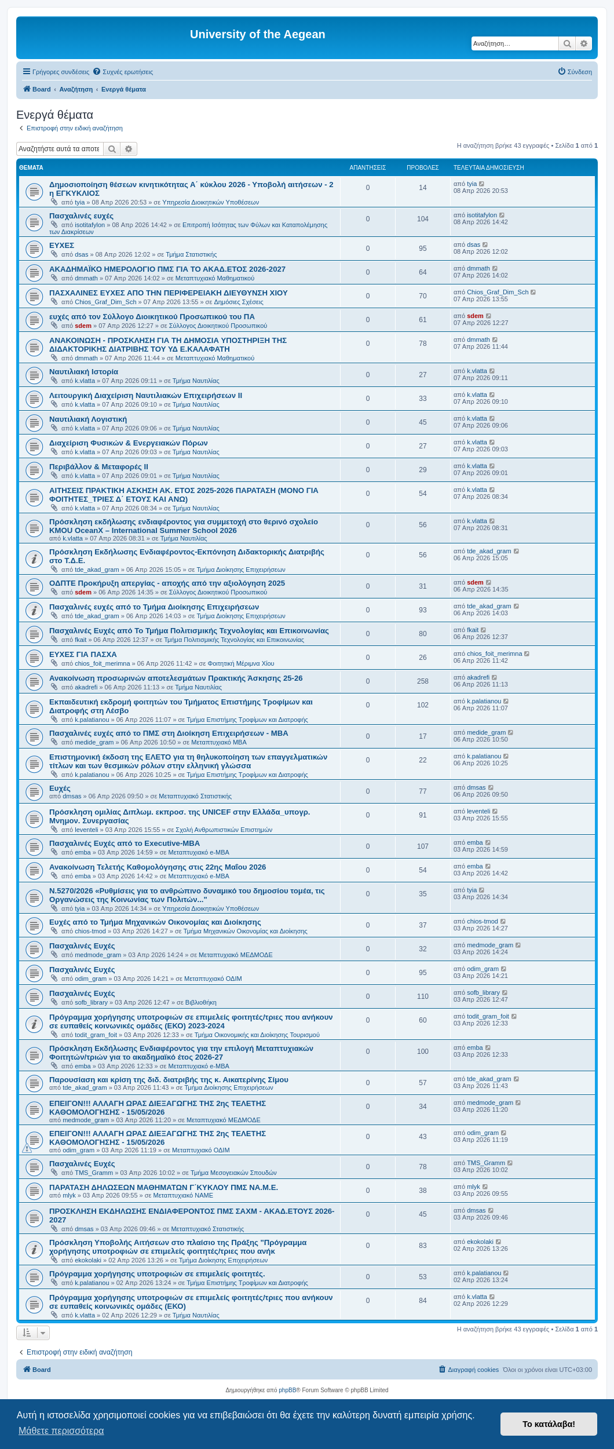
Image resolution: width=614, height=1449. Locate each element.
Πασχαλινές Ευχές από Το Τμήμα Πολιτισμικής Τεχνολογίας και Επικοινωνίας (189, 630)
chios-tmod (90, 931)
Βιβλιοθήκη (201, 1002)
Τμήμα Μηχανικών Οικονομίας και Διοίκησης (246, 931)
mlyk (69, 1195)
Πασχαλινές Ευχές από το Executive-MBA (124, 843)
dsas (81, 254)
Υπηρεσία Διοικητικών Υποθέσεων (210, 202)
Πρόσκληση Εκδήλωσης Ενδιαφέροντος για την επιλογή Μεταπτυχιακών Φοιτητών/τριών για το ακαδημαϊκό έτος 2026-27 (181, 1052)
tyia (80, 202)
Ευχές (60, 788)
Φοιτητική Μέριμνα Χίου (240, 663)
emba (83, 852)
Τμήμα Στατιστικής (191, 254)
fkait (80, 639)
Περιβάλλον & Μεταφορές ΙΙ (98, 466)
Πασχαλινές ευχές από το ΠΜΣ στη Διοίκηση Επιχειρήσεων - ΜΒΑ (168, 733)
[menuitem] (122, 72)
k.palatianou (92, 719)
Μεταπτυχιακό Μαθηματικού (215, 278)
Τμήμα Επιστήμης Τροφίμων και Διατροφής (247, 719)
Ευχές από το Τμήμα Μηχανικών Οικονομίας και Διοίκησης (155, 922)
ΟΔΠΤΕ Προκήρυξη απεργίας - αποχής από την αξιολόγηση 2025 (167, 583)
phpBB (287, 1390)
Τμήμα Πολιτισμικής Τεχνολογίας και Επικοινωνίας (234, 639)
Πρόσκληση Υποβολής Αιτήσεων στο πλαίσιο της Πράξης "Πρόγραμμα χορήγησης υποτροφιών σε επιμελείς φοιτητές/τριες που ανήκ (177, 1246)
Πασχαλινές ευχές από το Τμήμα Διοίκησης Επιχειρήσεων (154, 607)
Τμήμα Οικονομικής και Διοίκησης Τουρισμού (257, 1034)
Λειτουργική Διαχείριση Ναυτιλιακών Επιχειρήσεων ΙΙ (145, 395)
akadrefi (86, 687)
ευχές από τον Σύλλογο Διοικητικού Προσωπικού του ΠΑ (152, 316)
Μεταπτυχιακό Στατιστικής (195, 796)
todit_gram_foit (96, 1034)
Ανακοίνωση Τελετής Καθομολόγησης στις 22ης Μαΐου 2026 (157, 867)
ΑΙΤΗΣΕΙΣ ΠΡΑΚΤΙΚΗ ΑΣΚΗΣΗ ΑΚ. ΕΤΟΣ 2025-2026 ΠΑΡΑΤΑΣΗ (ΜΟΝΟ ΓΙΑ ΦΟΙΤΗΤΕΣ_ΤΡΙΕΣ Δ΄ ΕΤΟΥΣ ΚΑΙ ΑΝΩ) (184, 494)
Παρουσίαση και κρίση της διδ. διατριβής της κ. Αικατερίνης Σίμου (168, 1079)
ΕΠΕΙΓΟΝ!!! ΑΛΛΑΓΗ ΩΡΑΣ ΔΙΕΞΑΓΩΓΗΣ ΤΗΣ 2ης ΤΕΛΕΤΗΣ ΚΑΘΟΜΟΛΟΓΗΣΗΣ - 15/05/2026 (157, 1107)
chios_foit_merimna (102, 663)
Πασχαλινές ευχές (81, 215)
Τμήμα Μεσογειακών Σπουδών (234, 1172)
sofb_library (91, 1002)
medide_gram (94, 742)
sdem (83, 325)
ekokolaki (88, 1260)
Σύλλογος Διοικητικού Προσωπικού (218, 325)
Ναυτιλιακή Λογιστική (88, 419)
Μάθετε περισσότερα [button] (61, 1431)
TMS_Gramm (94, 1172)
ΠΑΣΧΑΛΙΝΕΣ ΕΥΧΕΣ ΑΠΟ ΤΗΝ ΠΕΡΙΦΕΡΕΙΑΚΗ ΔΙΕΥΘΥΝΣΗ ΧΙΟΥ (168, 293)
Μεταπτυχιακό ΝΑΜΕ (183, 1195)
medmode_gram (98, 954)
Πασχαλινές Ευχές (82, 945)
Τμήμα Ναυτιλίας (196, 380)
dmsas (72, 796)
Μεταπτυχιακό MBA (219, 742)
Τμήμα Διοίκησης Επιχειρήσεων (240, 569)
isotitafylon (90, 224)
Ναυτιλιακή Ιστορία (83, 371)
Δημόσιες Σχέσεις (238, 301)
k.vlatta (85, 380)
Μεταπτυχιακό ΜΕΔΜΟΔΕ (236, 954)
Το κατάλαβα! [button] (548, 1424)
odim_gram (91, 978)
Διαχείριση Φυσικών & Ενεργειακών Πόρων (128, 443)
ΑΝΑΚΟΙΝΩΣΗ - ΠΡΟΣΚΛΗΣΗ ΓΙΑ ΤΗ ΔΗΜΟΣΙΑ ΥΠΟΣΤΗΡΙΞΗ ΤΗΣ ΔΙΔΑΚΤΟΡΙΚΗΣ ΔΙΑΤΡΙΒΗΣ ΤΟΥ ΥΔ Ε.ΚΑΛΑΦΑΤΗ (168, 344)
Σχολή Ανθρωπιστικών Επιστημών (224, 829)
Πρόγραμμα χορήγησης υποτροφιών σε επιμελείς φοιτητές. (157, 1273)
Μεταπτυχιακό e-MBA (199, 852)
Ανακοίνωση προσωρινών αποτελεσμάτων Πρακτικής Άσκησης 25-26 (176, 678)
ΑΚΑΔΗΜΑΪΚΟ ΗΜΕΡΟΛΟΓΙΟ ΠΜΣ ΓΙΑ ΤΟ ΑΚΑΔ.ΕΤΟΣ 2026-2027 (167, 269)
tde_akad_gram (97, 569)
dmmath (86, 278)
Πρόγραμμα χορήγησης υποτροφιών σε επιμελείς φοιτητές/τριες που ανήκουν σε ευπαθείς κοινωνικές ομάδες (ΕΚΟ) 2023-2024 (191, 1021)
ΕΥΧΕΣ (61, 245)
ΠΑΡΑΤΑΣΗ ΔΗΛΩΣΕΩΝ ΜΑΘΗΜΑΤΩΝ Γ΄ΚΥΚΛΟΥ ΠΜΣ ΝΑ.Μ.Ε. (163, 1187)
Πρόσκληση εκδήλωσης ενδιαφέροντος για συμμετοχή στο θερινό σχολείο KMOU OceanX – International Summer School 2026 (183, 526)
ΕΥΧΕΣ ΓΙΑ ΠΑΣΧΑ (83, 654)
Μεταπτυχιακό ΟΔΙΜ (213, 978)
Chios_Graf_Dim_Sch (105, 301)
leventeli (86, 829)
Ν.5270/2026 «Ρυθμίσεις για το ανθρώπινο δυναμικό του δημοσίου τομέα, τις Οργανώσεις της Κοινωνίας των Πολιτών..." (187, 895)
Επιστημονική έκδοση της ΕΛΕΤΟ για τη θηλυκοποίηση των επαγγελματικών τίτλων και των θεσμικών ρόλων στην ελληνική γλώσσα (188, 761)
